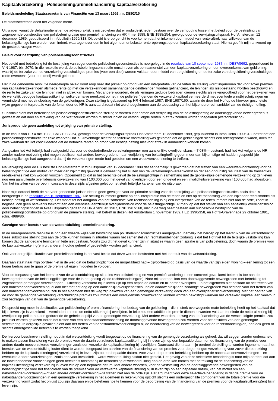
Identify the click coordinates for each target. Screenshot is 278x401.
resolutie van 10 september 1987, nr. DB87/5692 (209, 63)
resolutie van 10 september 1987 (55, 196)
